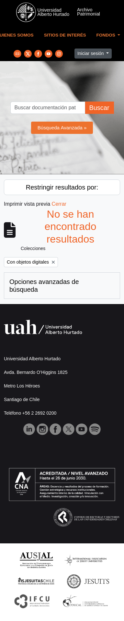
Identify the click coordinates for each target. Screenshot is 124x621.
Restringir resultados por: (62, 187)
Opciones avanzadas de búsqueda (44, 285)
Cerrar (59, 204)
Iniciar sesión (91, 53)
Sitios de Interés (65, 35)
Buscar (99, 107)
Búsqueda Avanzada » (62, 127)
